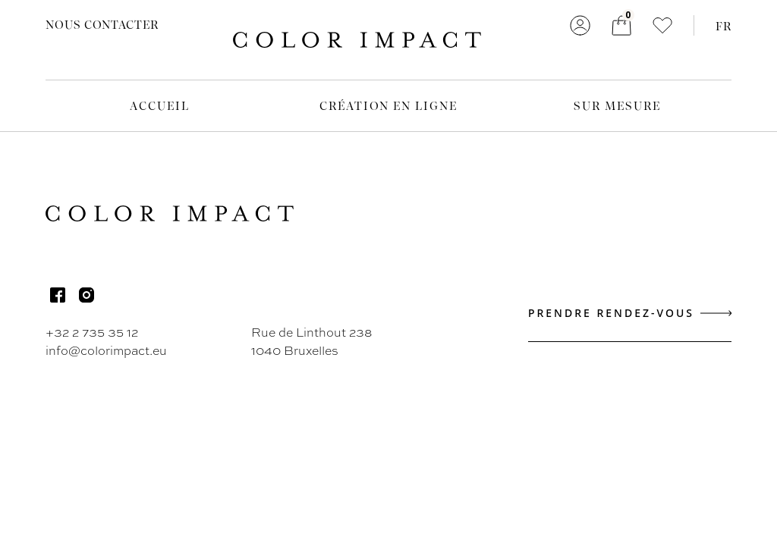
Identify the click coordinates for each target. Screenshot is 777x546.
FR (723, 26)
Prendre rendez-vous (629, 313)
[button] (662, 25)
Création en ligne (388, 105)
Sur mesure (617, 105)
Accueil (159, 105)
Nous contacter (102, 24)
